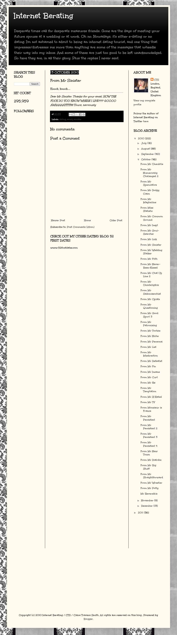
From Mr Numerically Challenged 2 (149, 173)
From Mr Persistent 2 (149, 427)
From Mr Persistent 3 (149, 435)
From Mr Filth (149, 259)
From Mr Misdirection (149, 354)
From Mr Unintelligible (150, 283)
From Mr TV (148, 402)
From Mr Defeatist (151, 361)
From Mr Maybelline (148, 200)
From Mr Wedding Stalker (151, 252)
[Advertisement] (29, 157)
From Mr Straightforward (152, 476)
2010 (141, 138)
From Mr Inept (149, 225)
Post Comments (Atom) (80, 227)
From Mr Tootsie (150, 330)
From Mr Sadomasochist (151, 292)
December (147, 506)
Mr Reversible (149, 493)
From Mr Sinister (151, 244)
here (145, 121)
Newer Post (58, 220)
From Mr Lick (149, 239)
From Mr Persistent (148, 418)
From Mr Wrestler (151, 482)
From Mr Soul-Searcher (150, 232)
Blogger (88, 619)
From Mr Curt (149, 377)
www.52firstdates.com (64, 247)
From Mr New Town (149, 453)
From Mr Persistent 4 (149, 444)
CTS (156, 79)
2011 (141, 512)
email (70, 119)
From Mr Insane (150, 372)
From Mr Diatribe (151, 460)
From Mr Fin (148, 366)
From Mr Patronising (149, 323)
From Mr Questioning (149, 306)
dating (62, 119)
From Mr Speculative (149, 183)
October (146, 159)
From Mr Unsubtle (152, 164)
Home (87, 220)
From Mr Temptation (148, 389)
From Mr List (148, 347)
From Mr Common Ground (152, 218)
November (147, 500)
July (144, 143)
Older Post (116, 220)
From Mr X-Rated (151, 397)
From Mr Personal (152, 341)
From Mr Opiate (150, 299)
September (148, 154)
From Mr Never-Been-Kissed (150, 266)
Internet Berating (43, 16)
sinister (77, 119)
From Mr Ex (148, 382)
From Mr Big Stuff (148, 467)
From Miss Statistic (147, 209)
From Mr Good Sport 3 (149, 315)
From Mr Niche (150, 336)
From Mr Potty (150, 488)
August (146, 148)
